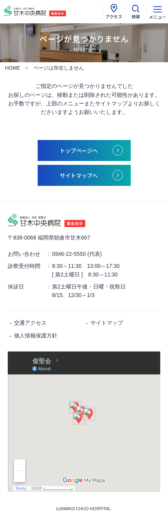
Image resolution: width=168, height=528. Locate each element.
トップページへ (79, 150)
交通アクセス (30, 323)
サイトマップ (106, 323)
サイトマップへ (79, 175)
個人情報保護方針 (35, 335)
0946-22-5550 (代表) (77, 254)
